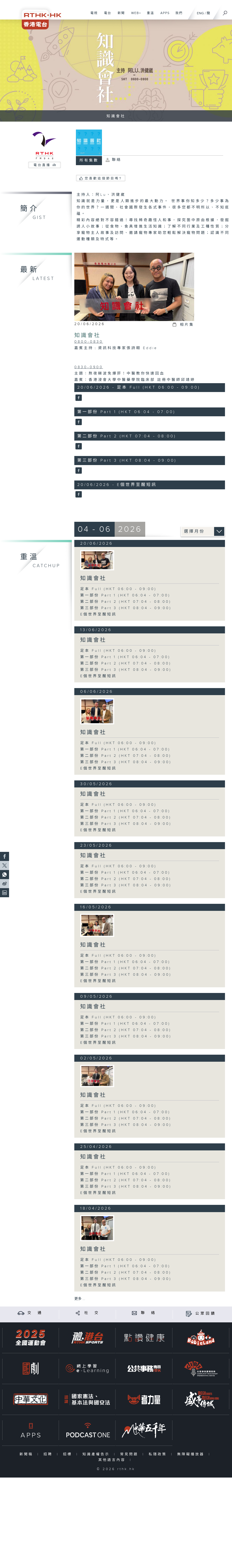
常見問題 (130, 1454)
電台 (106, 15)
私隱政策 (159, 1454)
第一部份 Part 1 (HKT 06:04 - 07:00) (125, 595)
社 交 (92, 1313)
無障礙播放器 (191, 1454)
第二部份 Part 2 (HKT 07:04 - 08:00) (125, 602)
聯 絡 (148, 1313)
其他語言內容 (113, 1460)
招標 (68, 1454)
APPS (163, 15)
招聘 (49, 1454)
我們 (177, 15)
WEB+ (134, 15)
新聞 (119, 15)
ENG (200, 13)
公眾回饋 (205, 1313)
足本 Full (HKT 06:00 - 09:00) (118, 589)
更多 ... (79, 1299)
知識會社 (87, 335)
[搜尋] (225, 12)
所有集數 (89, 160)
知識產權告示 (97, 1454)
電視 (92, 15)
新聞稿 (27, 1454)
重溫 (148, 15)
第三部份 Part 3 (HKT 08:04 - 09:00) (126, 608)
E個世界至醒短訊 (98, 614)
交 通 (35, 1313)
